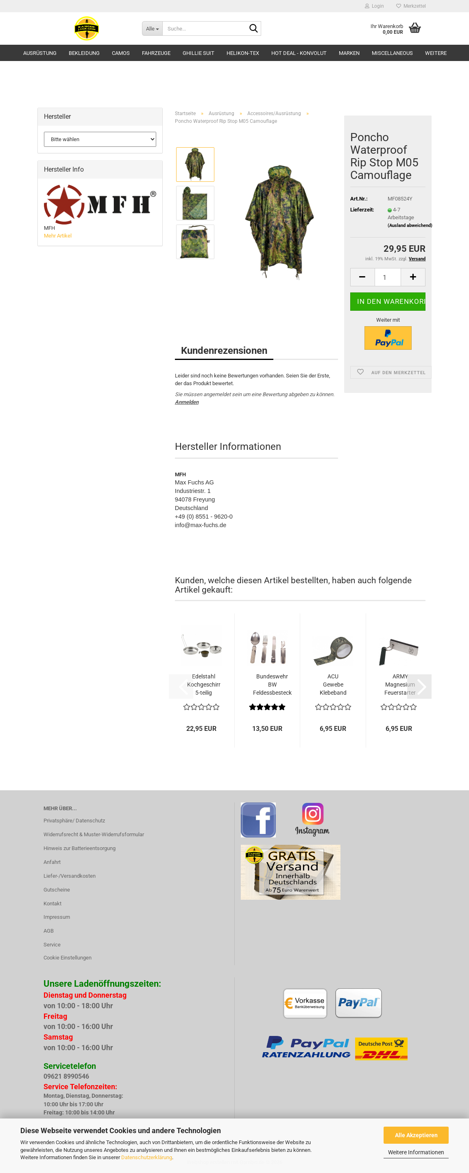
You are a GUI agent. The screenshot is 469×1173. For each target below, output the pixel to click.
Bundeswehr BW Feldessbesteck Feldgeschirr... (272, 685)
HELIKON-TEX (243, 53)
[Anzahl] (388, 277)
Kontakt (52, 903)
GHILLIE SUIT (198, 53)
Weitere (436, 53)
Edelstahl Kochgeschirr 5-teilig (203, 684)
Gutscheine (57, 890)
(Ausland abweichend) (410, 225)
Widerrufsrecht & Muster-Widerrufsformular (94, 834)
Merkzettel (411, 6)
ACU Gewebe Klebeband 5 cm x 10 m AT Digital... (333, 685)
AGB (49, 931)
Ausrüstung (40, 53)
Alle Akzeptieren (416, 1135)
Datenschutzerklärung (146, 1157)
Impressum (57, 917)
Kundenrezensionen (224, 350)
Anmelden (187, 402)
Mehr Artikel (58, 236)
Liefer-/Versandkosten (70, 876)
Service (52, 945)
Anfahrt (52, 862)
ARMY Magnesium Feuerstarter (400, 684)
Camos (121, 53)
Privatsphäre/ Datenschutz (74, 821)
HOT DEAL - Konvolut (299, 53)
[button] (362, 277)
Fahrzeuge (156, 53)
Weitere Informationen (416, 1152)
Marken (349, 53)
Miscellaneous (392, 53)
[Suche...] (152, 28)
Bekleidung (84, 53)
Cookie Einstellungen (68, 958)
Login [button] (374, 6)
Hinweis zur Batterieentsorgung (80, 848)
